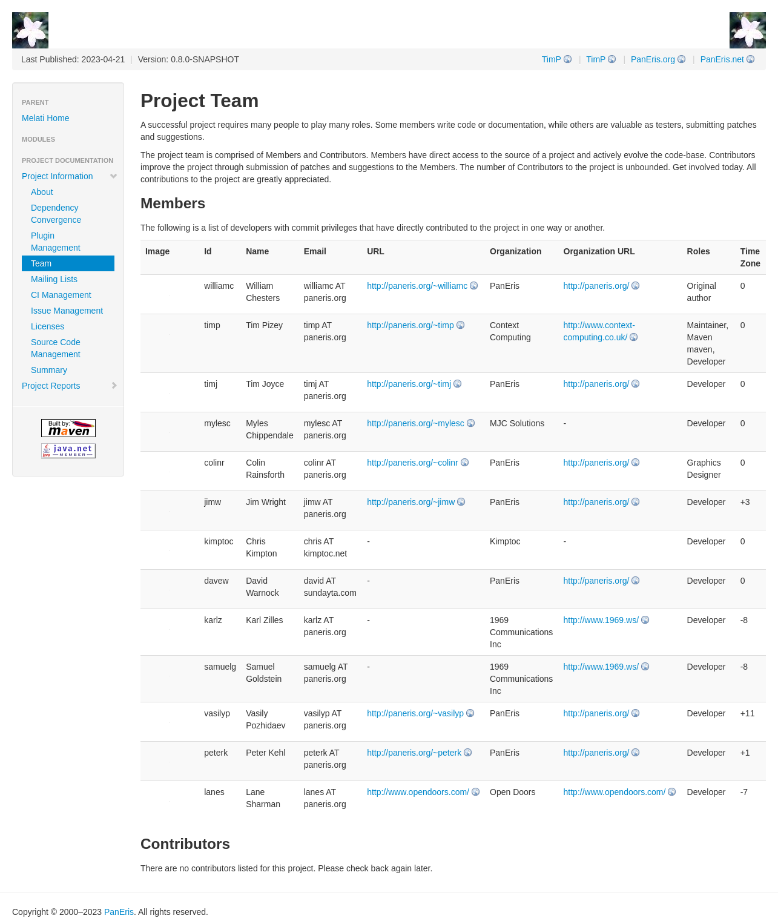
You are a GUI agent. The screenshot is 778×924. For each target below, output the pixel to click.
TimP (595, 59)
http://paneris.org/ (597, 286)
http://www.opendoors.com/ (418, 792)
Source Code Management (56, 348)
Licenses (47, 326)
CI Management (61, 295)
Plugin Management (56, 241)
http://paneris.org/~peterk (414, 752)
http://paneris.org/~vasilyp (415, 713)
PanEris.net (722, 59)
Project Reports (70, 386)
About (42, 192)
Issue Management (67, 310)
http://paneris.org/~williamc (417, 286)
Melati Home (46, 118)
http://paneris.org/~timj (409, 384)
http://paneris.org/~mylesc (415, 423)
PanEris (119, 912)
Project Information (70, 176)
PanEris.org (653, 59)
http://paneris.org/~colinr (412, 462)
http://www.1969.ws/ (601, 620)
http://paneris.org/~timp (410, 325)
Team (41, 263)
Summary (49, 370)
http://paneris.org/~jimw (411, 502)
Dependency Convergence (56, 214)
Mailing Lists (54, 279)
